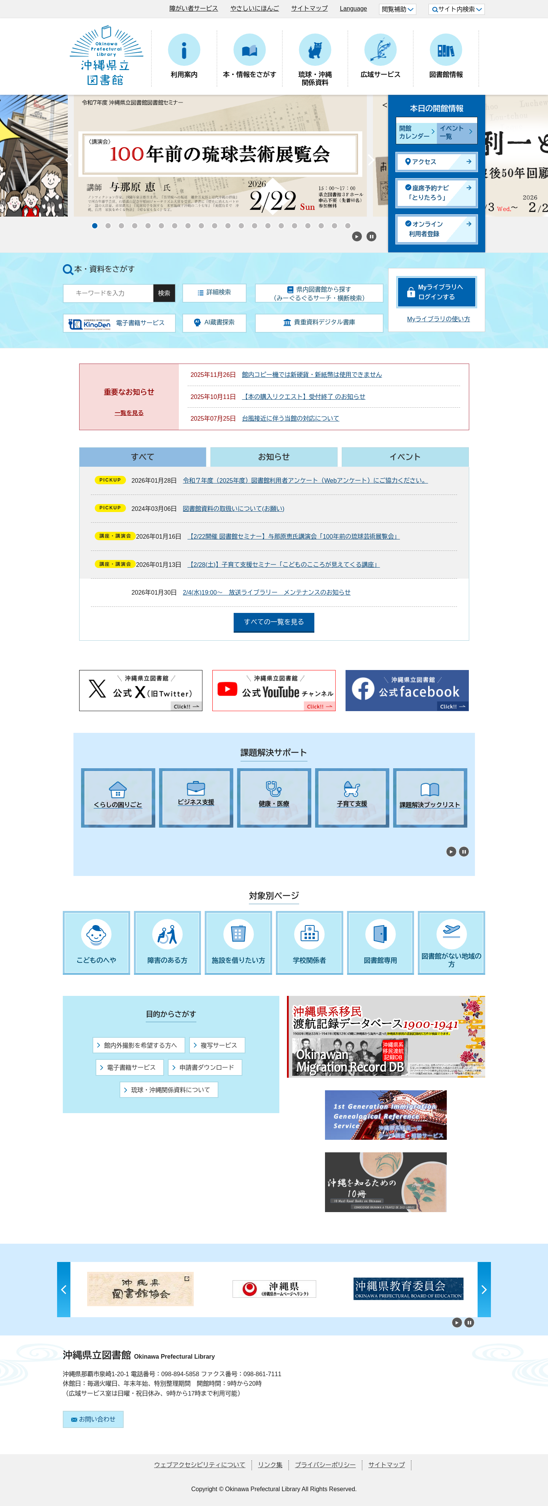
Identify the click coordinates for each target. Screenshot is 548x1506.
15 (279, 223)
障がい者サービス (193, 8)
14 (265, 223)
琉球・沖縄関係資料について (167, 1090)
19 (332, 223)
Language (353, 8)
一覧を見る (129, 413)
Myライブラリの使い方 (438, 319)
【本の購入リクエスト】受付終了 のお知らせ (303, 397)
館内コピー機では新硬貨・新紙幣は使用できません (312, 375)
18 (319, 223)
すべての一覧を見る (274, 622)
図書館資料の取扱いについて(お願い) (234, 509)
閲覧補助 (397, 9)
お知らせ (274, 457)
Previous (68, 162)
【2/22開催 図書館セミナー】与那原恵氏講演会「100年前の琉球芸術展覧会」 (294, 536)
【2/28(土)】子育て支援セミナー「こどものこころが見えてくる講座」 (284, 565)
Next (371, 162)
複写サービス (215, 1045)
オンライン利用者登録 (424, 229)
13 (252, 223)
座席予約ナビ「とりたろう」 (427, 192)
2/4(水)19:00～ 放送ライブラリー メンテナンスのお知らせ (267, 592)
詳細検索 (214, 292)
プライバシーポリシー (325, 1465)
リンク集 (270, 1465)
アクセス (420, 161)
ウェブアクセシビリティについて (199, 1465)
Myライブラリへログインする (440, 292)
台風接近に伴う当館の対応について (290, 418)
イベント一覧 (452, 132)
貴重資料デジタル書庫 (319, 322)
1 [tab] (85, 834)
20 (345, 223)
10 (212, 223)
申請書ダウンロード (203, 1067)
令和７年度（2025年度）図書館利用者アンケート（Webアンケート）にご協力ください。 (305, 480)
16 (292, 223)
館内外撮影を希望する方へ (137, 1045)
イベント (405, 457)
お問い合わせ (93, 1419)
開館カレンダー (414, 132)
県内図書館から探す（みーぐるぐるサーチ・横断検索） (319, 294)
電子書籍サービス (128, 1067)
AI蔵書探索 (214, 323)
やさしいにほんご (254, 8)
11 (225, 223)
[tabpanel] (118, 798)
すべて (143, 457)
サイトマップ (309, 8)
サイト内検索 (457, 9)
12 (239, 223)
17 (305, 223)
